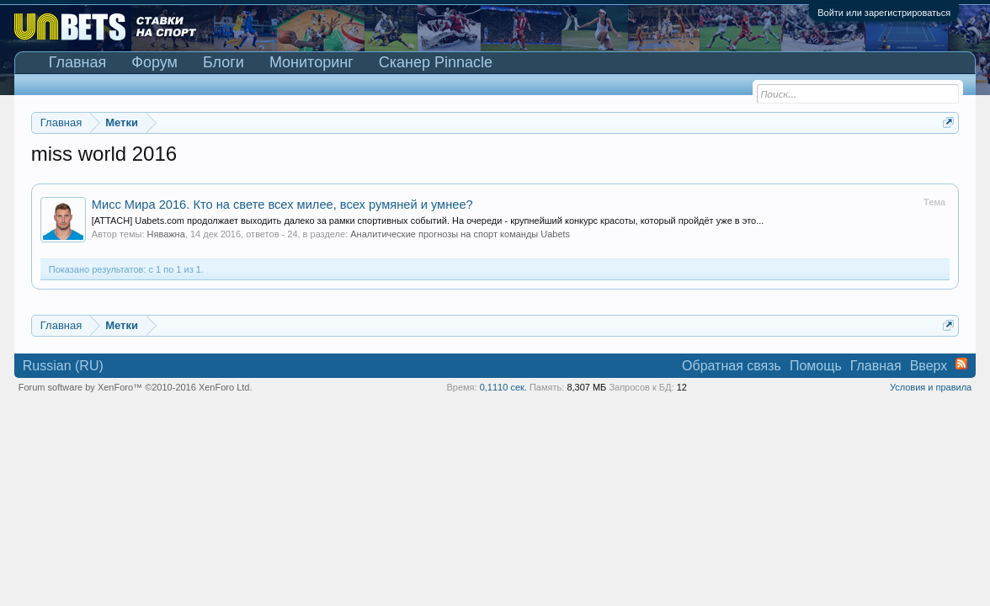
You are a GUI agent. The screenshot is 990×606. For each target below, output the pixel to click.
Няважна (166, 234)
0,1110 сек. (503, 387)
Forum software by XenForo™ (136, 387)
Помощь (816, 366)
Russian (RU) (63, 366)
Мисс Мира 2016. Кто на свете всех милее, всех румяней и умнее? (282, 204)
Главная (78, 62)
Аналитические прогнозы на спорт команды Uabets (460, 234)
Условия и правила (930, 387)
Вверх (929, 366)
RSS (961, 363)
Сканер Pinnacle (435, 62)
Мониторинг (311, 62)
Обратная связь (731, 366)
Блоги (223, 62)
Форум (154, 62)
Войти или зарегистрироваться (883, 13)
